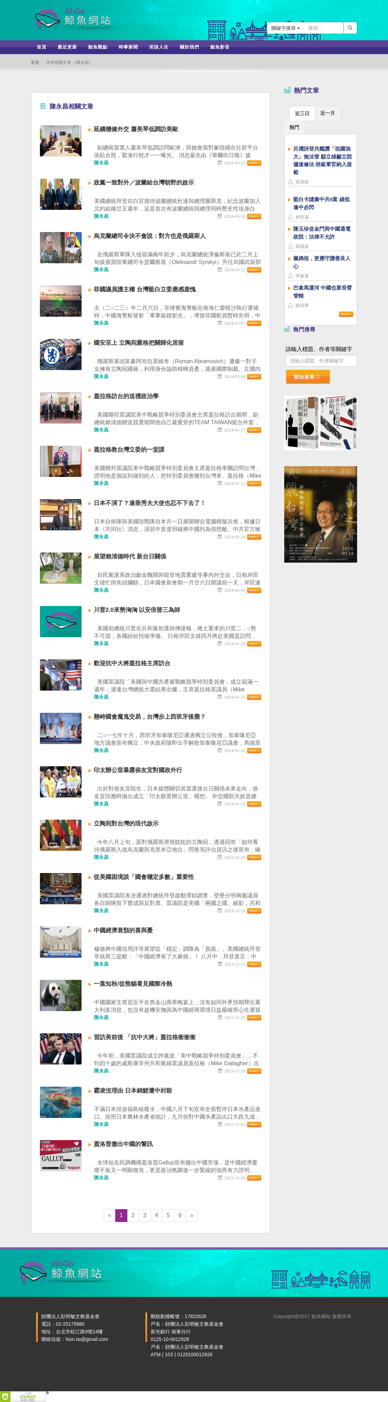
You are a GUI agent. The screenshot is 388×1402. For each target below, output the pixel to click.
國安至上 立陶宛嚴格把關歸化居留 (139, 343)
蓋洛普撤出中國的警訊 (123, 1144)
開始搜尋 (307, 377)
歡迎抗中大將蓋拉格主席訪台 (132, 663)
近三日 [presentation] (302, 113)
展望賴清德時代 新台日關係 (130, 556)
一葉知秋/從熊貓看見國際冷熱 (133, 984)
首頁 (35, 62)
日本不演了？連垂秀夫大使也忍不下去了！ (150, 503)
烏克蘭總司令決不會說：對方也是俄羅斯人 (150, 236)
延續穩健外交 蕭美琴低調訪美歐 (136, 129)
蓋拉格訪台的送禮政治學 (126, 396)
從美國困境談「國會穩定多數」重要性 (144, 877)
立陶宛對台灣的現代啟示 (126, 823)
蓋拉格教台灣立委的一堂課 (129, 449)
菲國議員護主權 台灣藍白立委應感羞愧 (145, 289)
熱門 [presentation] (294, 127)
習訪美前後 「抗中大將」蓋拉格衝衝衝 (145, 1037)
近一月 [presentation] (327, 113)
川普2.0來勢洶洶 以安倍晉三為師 (137, 610)
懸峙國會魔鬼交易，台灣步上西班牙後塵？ (150, 716)
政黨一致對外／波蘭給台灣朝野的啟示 (144, 182)
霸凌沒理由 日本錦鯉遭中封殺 (133, 1090)
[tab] (302, 113)
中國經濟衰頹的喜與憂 (123, 930)
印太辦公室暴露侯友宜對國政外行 (138, 770)
